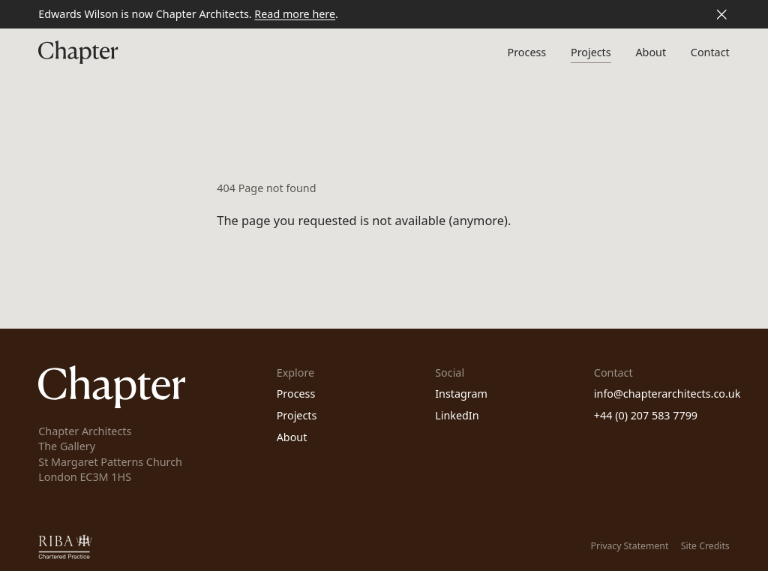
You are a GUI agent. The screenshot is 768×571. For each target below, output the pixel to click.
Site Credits (705, 545)
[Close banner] (721, 14)
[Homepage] (78, 52)
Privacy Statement (630, 545)
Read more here (294, 14)
